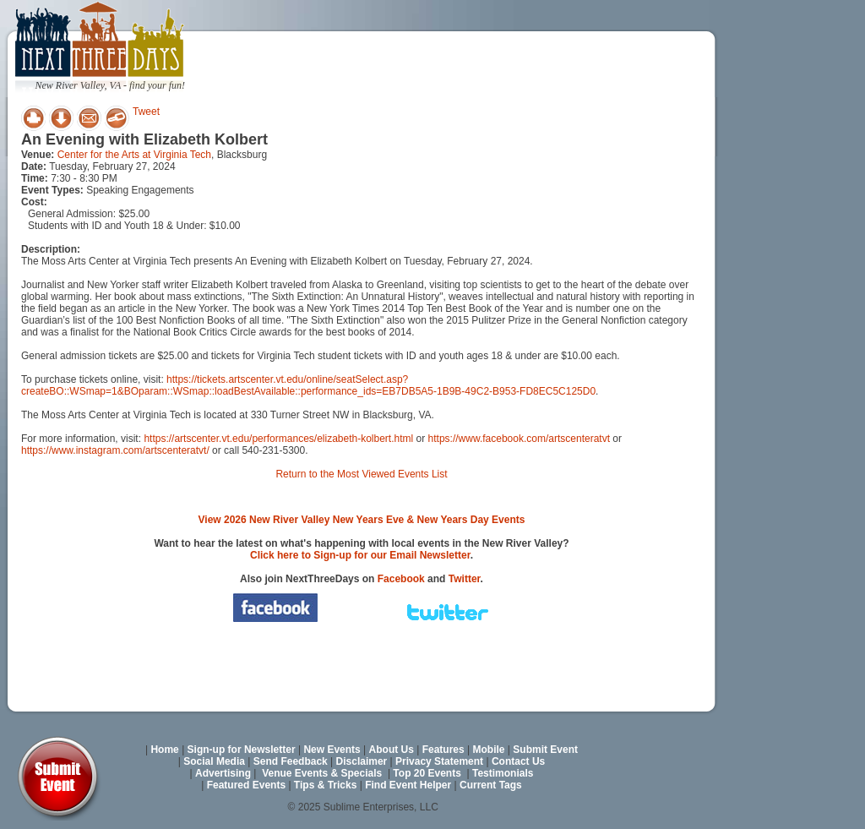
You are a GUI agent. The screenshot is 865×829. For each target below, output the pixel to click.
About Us (391, 749)
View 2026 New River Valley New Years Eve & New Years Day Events (362, 520)
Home (164, 749)
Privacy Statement (439, 761)
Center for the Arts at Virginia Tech (134, 155)
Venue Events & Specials (322, 773)
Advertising (223, 773)
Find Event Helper (408, 785)
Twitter (465, 579)
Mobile (489, 749)
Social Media (214, 761)
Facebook (401, 579)
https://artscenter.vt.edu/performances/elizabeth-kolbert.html (278, 438)
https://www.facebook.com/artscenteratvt (519, 438)
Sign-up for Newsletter (242, 749)
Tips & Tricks (325, 785)
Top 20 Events (426, 773)
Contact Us (518, 761)
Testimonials (502, 773)
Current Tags (491, 785)
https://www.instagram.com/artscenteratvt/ (115, 450)
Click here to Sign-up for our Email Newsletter (360, 555)
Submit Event (545, 749)
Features (443, 749)
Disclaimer (362, 761)
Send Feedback (290, 761)
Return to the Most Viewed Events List (361, 474)
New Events (331, 749)
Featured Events (246, 785)
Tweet (146, 111)
